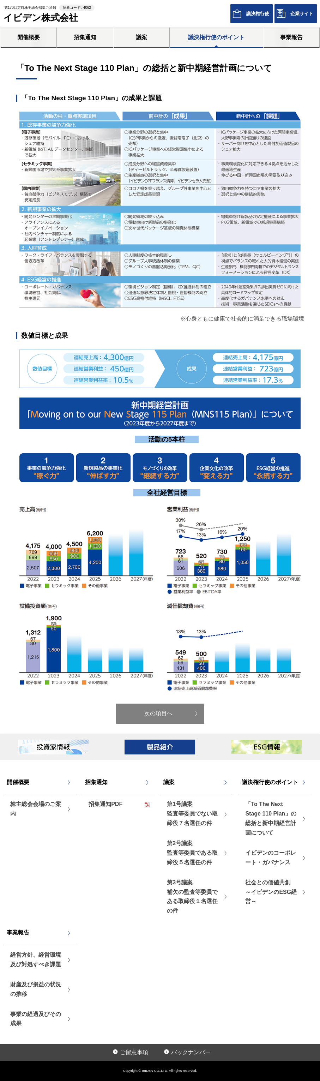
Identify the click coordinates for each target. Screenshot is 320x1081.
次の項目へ (158, 713)
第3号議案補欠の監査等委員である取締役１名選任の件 (192, 896)
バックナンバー (191, 1052)
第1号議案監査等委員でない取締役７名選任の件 (192, 813)
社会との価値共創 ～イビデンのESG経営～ (271, 891)
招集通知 (85, 37)
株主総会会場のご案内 (35, 809)
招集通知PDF (105, 804)
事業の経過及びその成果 (35, 1019)
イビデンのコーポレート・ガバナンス (270, 857)
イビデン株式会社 (40, 17)
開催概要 (28, 37)
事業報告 (291, 37)
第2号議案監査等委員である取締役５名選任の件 (192, 852)
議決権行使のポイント (216, 37)
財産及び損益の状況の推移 (35, 989)
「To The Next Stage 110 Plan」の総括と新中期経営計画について (270, 818)
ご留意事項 (134, 1052)
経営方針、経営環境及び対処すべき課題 (35, 959)
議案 (141, 37)
